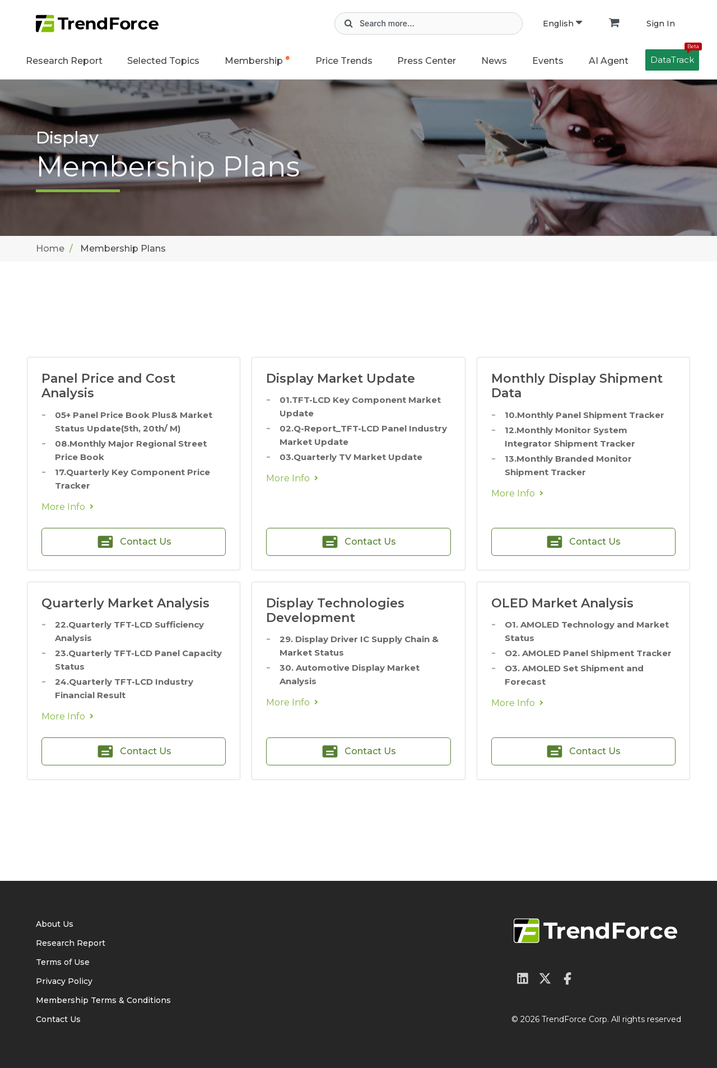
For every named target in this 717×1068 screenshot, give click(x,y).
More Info (63, 507)
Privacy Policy (64, 981)
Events (548, 60)
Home (50, 248)
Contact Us (58, 1019)
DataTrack (674, 57)
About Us (54, 924)
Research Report (64, 60)
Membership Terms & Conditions (103, 1000)
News (494, 60)
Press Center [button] (426, 60)
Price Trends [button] (344, 60)
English (562, 23)
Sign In (660, 23)
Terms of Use (63, 962)
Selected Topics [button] (163, 60)
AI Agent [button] (608, 60)
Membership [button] (254, 60)
